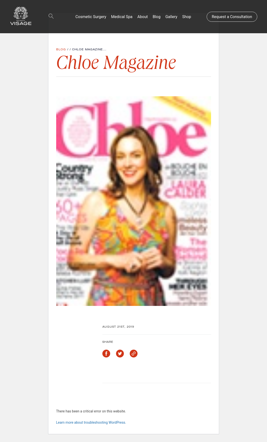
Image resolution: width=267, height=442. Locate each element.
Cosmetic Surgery (90, 16)
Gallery (171, 16)
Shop (186, 16)
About (142, 16)
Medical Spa (122, 16)
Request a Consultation (232, 16)
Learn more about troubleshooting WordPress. (91, 422)
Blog (156, 16)
